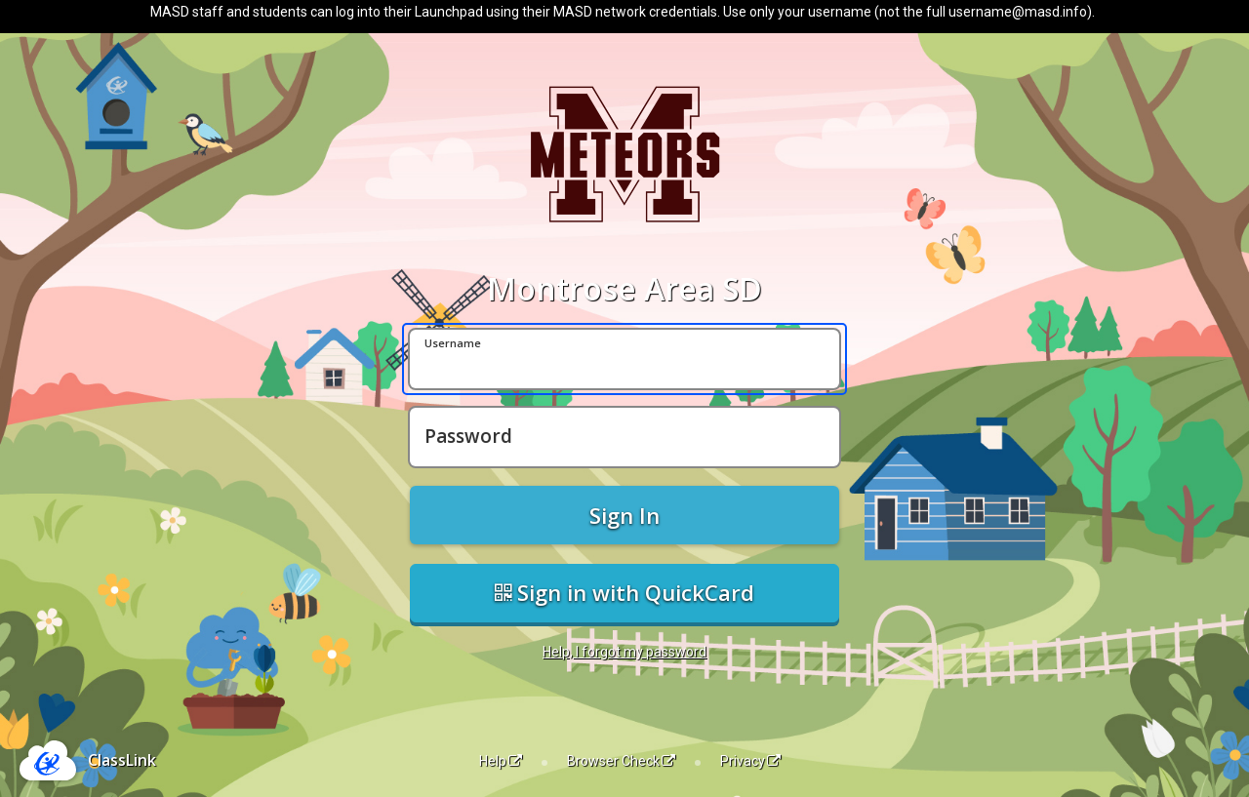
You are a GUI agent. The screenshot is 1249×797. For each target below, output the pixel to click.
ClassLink (122, 760)
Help (500, 761)
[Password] (624, 437)
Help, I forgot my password (624, 651)
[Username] (624, 359)
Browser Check (621, 761)
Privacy (750, 761)
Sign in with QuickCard (624, 592)
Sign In (624, 515)
